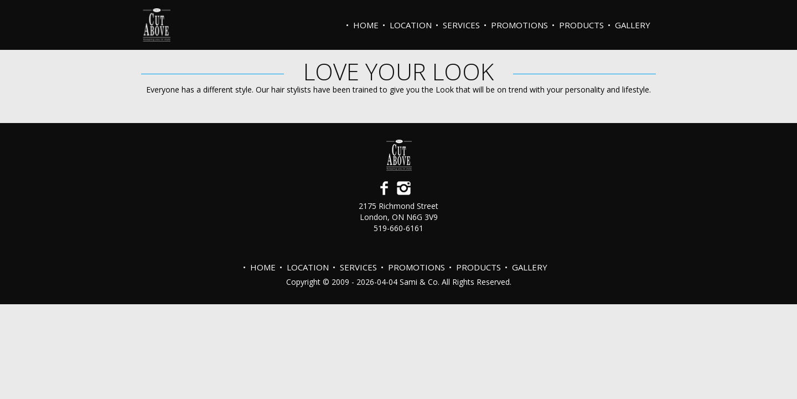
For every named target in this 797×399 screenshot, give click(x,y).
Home (366, 24)
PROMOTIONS (519, 24)
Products (581, 24)
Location (411, 24)
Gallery (632, 24)
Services (461, 24)
